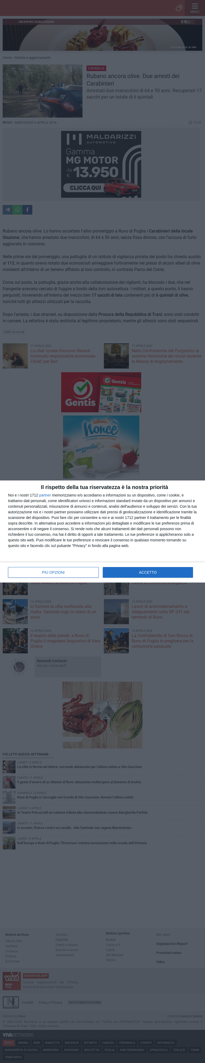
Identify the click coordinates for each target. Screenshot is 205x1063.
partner (45, 495)
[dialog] (102, 531)
